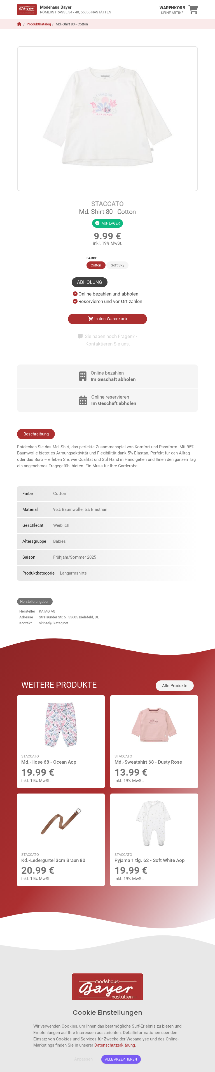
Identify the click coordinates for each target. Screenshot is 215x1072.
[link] (85, 9)
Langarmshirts (73, 573)
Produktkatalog (39, 24)
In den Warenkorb (107, 318)
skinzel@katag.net (53, 623)
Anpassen (83, 1059)
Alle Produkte (174, 685)
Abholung (89, 282)
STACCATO (107, 204)
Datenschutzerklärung (114, 1045)
